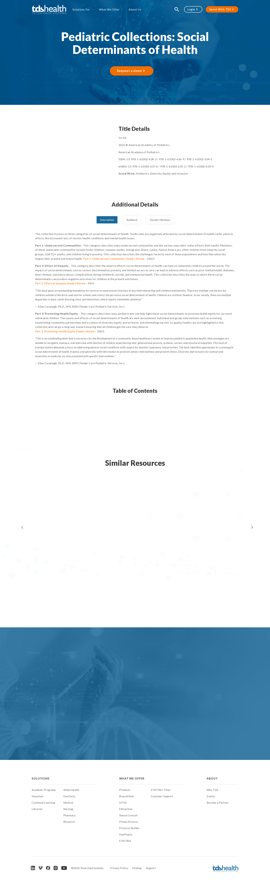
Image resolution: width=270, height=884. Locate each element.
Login (191, 9)
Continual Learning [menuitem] (43, 802)
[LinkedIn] (33, 868)
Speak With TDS (220, 9)
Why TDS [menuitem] (212, 789)
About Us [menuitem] (135, 9)
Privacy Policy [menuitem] (119, 868)
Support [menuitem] (151, 868)
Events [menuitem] (211, 796)
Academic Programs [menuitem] (44, 789)
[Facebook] (48, 868)
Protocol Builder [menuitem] (129, 828)
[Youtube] (64, 868)
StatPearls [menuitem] (125, 834)
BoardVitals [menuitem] (126, 796)
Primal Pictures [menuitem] (128, 821)
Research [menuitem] (69, 821)
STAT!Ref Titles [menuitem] (161, 789)
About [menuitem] (212, 778)
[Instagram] (56, 868)
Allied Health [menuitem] (71, 789)
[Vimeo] (40, 868)
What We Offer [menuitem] (109, 9)
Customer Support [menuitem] (162, 796)
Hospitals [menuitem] (38, 796)
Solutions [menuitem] (40, 778)
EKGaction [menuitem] (125, 809)
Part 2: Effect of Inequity (60, 283)
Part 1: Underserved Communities (114, 258)
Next (252, 527)
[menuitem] (79, 778)
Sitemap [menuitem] (137, 868)
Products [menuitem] (124, 789)
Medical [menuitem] (68, 802)
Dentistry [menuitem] (69, 796)
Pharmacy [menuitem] (69, 815)
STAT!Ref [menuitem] (125, 840)
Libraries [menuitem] (37, 809)
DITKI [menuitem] (123, 802)
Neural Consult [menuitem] (128, 815)
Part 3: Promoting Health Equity (65, 331)
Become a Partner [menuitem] (218, 802)
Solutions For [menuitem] (81, 9)
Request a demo (129, 71)
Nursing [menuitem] (68, 809)
